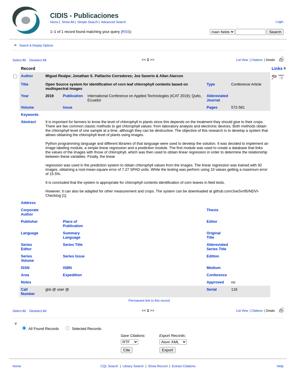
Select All (19, 60)
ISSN (25, 268)
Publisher (29, 221)
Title (24, 84)
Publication (73, 96)
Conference (217, 275)
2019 (49, 96)
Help (280, 366)
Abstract (28, 122)
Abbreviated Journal (217, 98)
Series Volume (27, 258)
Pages (212, 107)
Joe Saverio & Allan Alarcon (158, 76)
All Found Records (43, 328)
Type (211, 84)
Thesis (213, 210)
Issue (68, 107)
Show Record (157, 366)
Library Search (133, 366)
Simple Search (87, 22)
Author (27, 76)
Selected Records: (87, 328)
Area (25, 275)
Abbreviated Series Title (217, 246)
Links (277, 68)
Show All (68, 22)
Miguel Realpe (57, 76)
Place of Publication (73, 223)
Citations (257, 60)
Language (29, 233)
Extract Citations (183, 366)
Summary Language (71, 235)
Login (279, 21)
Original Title (214, 235)
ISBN (67, 268)
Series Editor (26, 246)
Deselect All (37, 60)
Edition (213, 256)
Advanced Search (113, 22)
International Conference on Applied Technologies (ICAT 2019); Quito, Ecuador (145, 98)
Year (25, 96)
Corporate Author (29, 212)
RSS (126, 31)
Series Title (73, 244)
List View (242, 60)
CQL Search (109, 366)
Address (28, 203)
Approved (215, 282)
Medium (214, 268)
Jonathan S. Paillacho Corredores (102, 76)
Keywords (29, 114)
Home (54, 22)
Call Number (28, 291)
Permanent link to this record (149, 300)
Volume (27, 107)
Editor (212, 221)
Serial (212, 289)
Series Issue (74, 256)
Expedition (72, 275)
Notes (26, 282)
